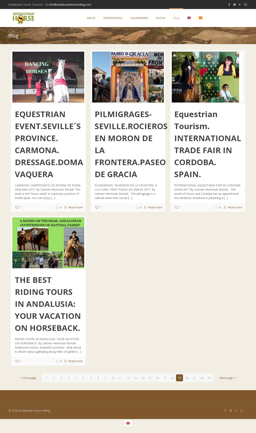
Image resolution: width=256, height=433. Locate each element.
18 (172, 378)
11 (120, 378)
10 (113, 378)
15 (150, 378)
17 (164, 378)
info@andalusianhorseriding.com (70, 4)
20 (187, 378)
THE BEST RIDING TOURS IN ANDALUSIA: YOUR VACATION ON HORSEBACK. (48, 303)
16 (157, 378)
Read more (75, 207)
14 (142, 378)
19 (179, 378)
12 (127, 378)
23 (209, 378)
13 (135, 378)
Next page (228, 378)
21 (194, 378)
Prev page (27, 378)
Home (229, 35)
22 (201, 378)
